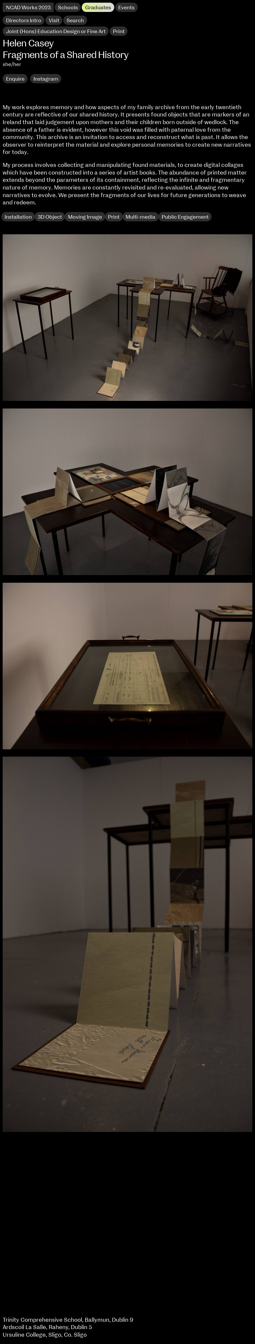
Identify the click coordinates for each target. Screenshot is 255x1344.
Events (126, 7)
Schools (68, 7)
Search (75, 20)
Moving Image (85, 217)
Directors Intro (23, 20)
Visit (54, 20)
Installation (18, 217)
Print (114, 217)
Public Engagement (185, 217)
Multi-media (140, 217)
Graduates (98, 7)
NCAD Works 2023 (28, 7)
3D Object (50, 217)
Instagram (45, 79)
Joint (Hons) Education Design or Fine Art (56, 31)
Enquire (15, 79)
